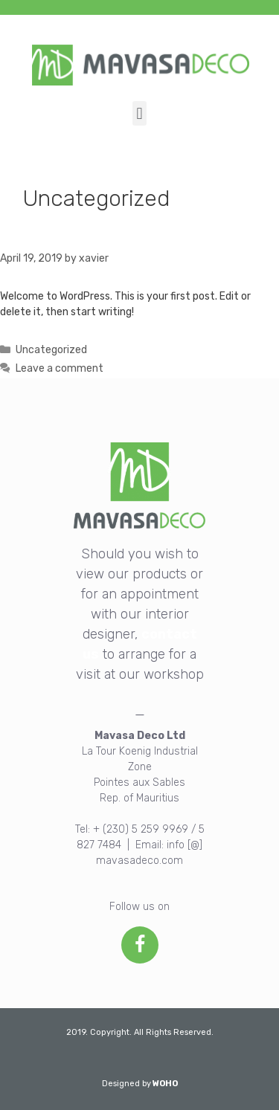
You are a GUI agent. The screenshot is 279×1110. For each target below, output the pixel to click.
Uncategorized (51, 349)
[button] (139, 113)
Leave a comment (59, 368)
